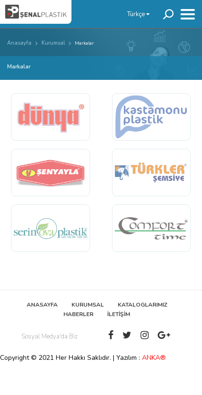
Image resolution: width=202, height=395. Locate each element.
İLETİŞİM (118, 314)
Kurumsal (53, 43)
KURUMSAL (87, 304)
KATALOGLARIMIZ (142, 304)
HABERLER (78, 314)
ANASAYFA (42, 304)
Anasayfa (19, 43)
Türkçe (138, 14)
